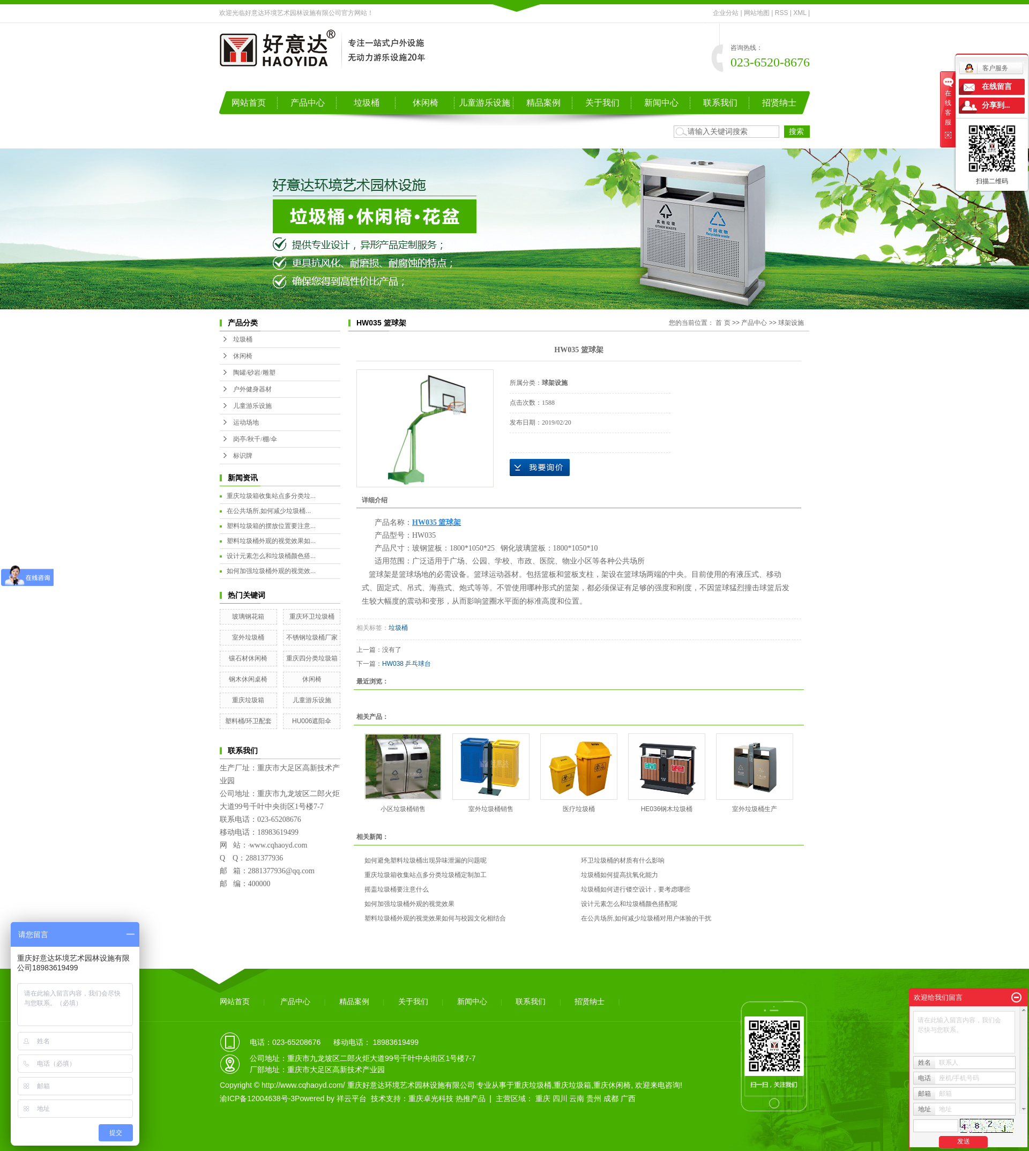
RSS (781, 13)
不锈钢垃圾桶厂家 (312, 637)
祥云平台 (352, 1098)
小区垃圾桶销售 (403, 809)
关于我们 (602, 102)
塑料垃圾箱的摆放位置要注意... (271, 526)
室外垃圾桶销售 (490, 809)
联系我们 (720, 102)
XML (799, 13)
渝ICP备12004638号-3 (257, 1098)
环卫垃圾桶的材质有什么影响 (623, 860)
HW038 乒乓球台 (406, 663)
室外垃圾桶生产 (754, 809)
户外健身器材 (252, 389)
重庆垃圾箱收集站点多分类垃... (271, 496)
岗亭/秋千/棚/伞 (255, 439)
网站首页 (249, 102)
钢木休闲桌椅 (248, 679)
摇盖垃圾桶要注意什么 (396, 889)
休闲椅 (425, 102)
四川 (560, 1098)
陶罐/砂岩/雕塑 (254, 372)
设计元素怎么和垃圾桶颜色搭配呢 (629, 904)
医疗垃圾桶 (579, 809)
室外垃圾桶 (248, 637)
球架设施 (791, 322)
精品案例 (543, 102)
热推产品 (471, 1098)
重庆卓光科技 (430, 1098)
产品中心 (307, 102)
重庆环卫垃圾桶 (311, 616)
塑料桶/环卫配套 (248, 721)
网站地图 (757, 13)
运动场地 (246, 422)
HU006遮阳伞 (311, 721)
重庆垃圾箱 (248, 700)
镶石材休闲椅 (248, 658)
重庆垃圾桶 (532, 1085)
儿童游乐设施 (484, 102)
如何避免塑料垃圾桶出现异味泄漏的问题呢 (425, 860)
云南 (576, 1098)
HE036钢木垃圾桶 (667, 809)
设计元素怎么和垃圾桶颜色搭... (271, 556)
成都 (610, 1098)
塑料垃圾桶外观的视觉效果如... (271, 541)
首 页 (722, 322)
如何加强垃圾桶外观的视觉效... (271, 571)
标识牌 (242, 455)
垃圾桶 (366, 102)
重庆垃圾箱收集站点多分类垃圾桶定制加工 (425, 875)
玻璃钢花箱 (248, 616)
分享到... (996, 105)
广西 (628, 1098)
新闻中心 (661, 102)
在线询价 (540, 467)
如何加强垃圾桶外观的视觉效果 (409, 904)
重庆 (542, 1098)
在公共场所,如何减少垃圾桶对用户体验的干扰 (646, 918)
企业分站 (726, 13)
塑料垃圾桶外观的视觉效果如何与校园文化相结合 (435, 918)
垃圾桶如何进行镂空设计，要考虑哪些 (635, 889)
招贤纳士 (779, 102)
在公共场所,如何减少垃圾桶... (269, 511)
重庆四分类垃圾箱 (312, 658)
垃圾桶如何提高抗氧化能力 (619, 875)
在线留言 (997, 87)
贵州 (593, 1098)
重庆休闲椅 (612, 1085)
